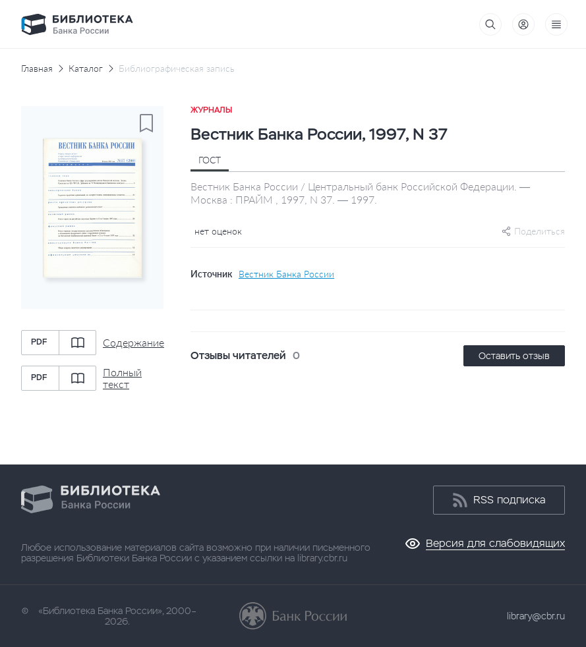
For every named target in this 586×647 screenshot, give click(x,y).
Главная (37, 68)
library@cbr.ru (536, 616)
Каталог (86, 68)
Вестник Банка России (286, 274)
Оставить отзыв (514, 356)
